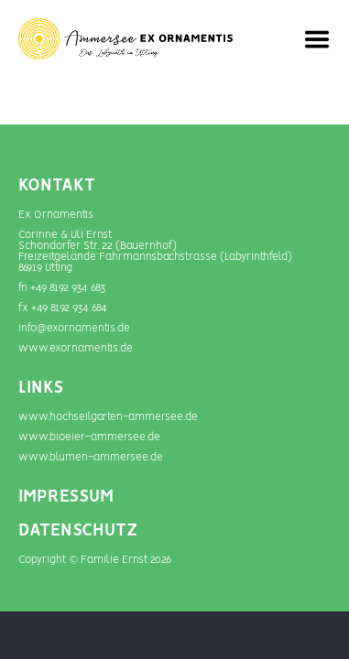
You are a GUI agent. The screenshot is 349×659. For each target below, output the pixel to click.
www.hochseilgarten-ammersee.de (108, 417)
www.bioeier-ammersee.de (89, 437)
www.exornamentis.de (75, 348)
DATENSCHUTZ (77, 531)
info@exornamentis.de (74, 328)
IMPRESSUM (66, 497)
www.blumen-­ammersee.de (90, 457)
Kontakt (56, 186)
